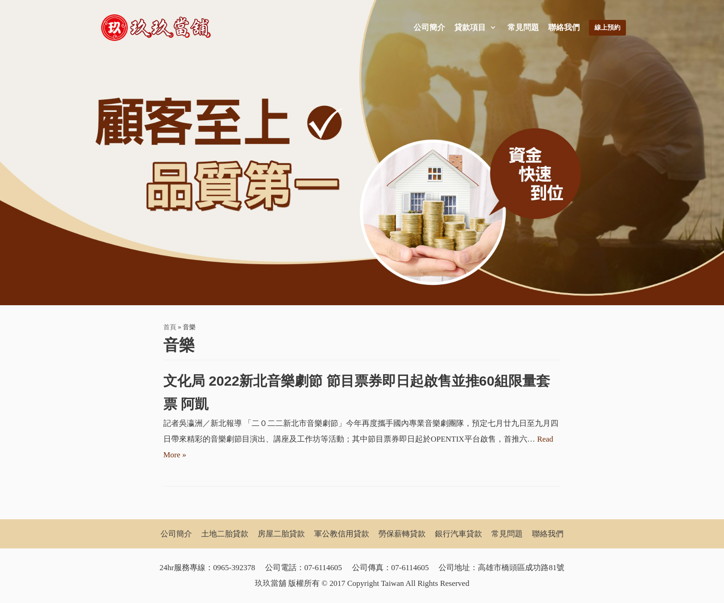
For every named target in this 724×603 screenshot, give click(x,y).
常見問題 (523, 27)
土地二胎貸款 (224, 533)
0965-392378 (234, 567)
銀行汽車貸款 (458, 533)
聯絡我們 (564, 27)
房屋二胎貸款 (281, 533)
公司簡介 (429, 27)
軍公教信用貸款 (341, 533)
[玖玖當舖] (159, 28)
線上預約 (607, 27)
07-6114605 (323, 567)
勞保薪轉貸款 (402, 533)
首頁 (169, 327)
